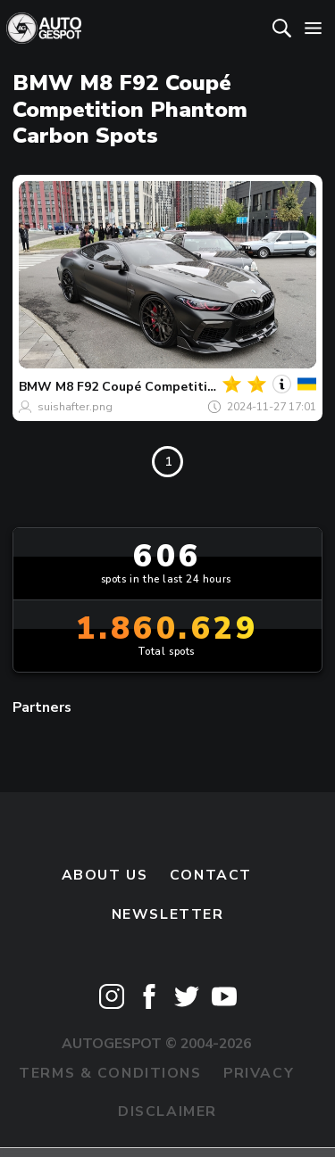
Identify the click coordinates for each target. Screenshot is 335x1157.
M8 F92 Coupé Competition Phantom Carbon (193, 386)
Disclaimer (167, 1111)
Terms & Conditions (110, 1073)
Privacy (258, 1073)
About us (105, 875)
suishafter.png (75, 407)
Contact (211, 875)
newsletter (168, 914)
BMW (35, 386)
